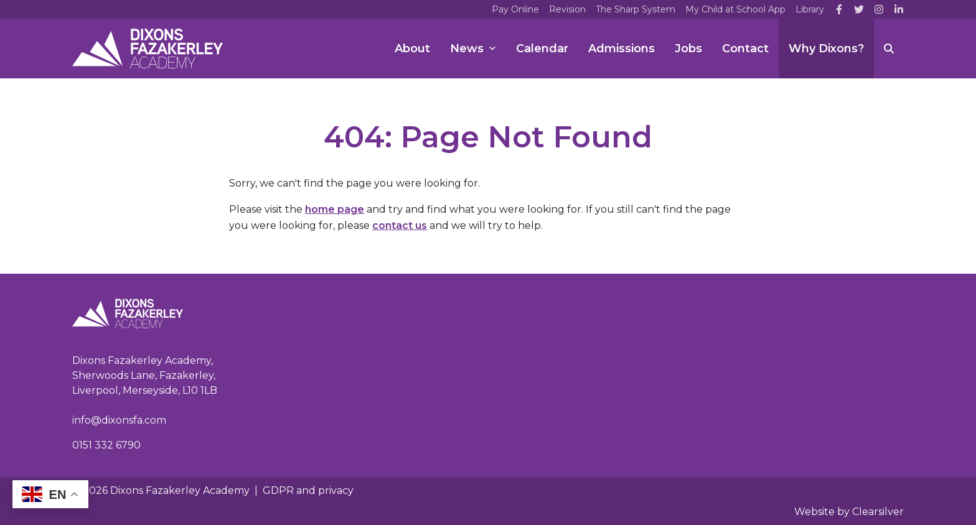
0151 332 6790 (106, 445)
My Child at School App (735, 9)
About (412, 48)
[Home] (147, 48)
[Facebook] (839, 9)
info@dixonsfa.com (119, 420)
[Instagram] (879, 9)
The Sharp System (635, 9)
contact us (399, 225)
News (473, 48)
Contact (745, 48)
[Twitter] (859, 9)
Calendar (542, 48)
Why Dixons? (826, 48)
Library (809, 9)
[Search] (889, 48)
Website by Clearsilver (849, 512)
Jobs (688, 48)
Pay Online (515, 9)
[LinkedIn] (899, 9)
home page (334, 209)
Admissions (621, 48)
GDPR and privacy (308, 490)
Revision (567, 9)
